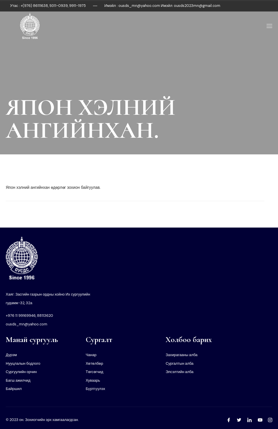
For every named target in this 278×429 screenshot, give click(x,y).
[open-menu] (268, 26)
